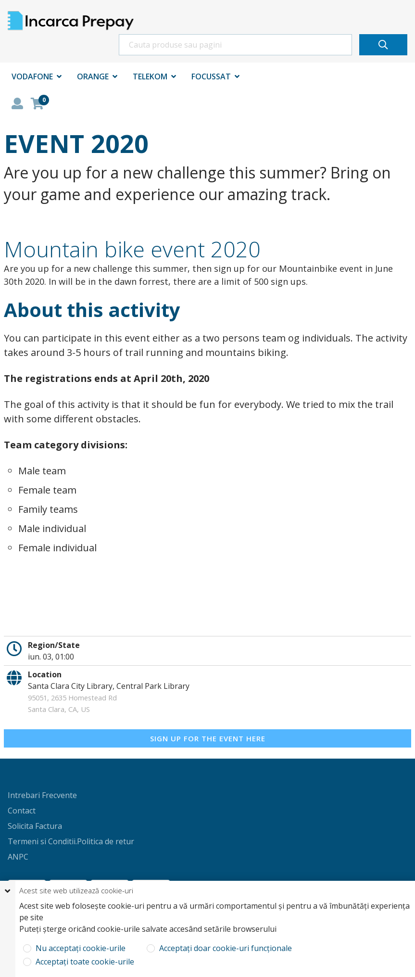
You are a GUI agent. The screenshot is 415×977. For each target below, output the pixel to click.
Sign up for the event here (207, 738)
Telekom (150, 76)
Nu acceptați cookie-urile (80, 948)
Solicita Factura (35, 826)
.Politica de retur (104, 841)
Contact (22, 810)
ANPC (18, 856)
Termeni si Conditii (41, 841)
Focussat (211, 76)
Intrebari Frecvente (42, 795)
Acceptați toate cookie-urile (84, 962)
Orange (93, 76)
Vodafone (32, 76)
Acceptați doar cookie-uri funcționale (224, 948)
